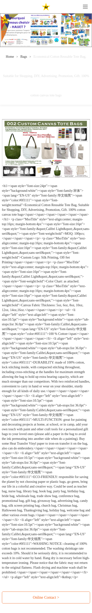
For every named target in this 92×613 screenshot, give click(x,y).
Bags (23, 56)
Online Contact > (46, 597)
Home (10, 56)
